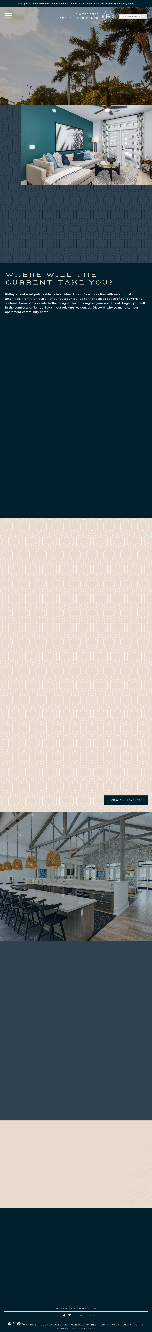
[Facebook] (64, 1315)
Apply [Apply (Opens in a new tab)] (65, 18)
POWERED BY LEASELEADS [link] (76, 1328)
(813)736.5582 (88, 1316)
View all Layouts (126, 800)
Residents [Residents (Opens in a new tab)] (87, 18)
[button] (8, 15)
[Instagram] (70, 1316)
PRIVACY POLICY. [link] (120, 1324)
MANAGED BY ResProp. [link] (88, 1324)
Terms (139, 1324)
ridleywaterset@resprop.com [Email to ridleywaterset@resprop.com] (76, 1308)
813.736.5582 (86, 14)
